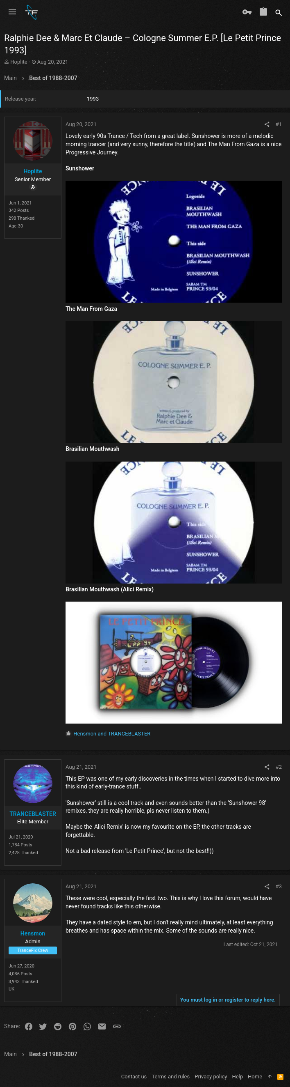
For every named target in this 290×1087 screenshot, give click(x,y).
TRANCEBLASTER (32, 814)
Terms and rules (171, 1076)
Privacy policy (211, 1076)
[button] (12, 12)
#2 (279, 767)
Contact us (134, 1076)
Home (255, 1076)
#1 (279, 124)
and (111, 734)
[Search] (279, 12)
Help (237, 1076)
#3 (279, 886)
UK (11, 989)
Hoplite (18, 62)
